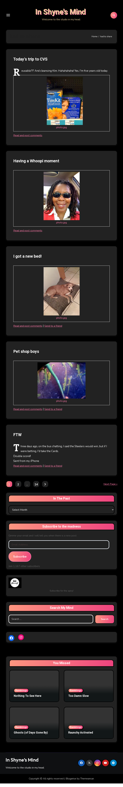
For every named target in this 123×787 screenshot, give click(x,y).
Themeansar (87, 782)
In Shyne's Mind (60, 14)
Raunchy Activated (80, 736)
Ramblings (21, 694)
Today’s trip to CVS (31, 63)
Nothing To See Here (27, 699)
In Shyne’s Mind (22, 763)
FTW (17, 438)
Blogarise (71, 782)
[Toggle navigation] (8, 17)
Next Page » (110, 487)
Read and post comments (28, 139)
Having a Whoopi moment (38, 165)
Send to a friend (55, 329)
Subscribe (20, 560)
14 (36, 488)
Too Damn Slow (78, 699)
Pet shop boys (27, 355)
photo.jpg (61, 131)
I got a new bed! (28, 260)
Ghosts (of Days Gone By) (31, 736)
